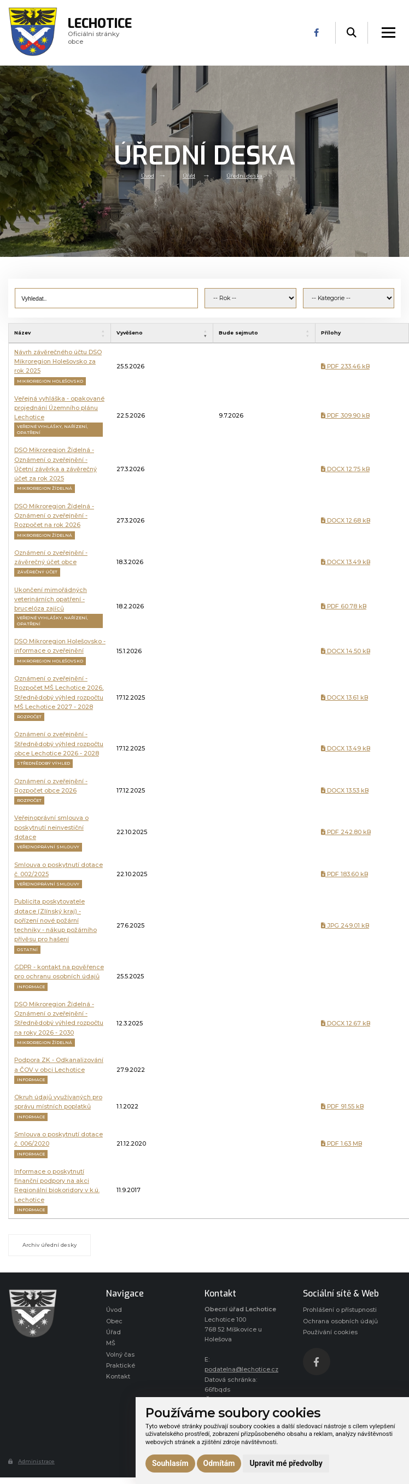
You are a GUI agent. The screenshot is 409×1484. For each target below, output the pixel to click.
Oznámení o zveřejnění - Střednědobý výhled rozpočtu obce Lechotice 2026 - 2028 (58, 744)
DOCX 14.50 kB (345, 651)
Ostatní (27, 949)
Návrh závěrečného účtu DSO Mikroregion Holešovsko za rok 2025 (58, 362)
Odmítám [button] (219, 1463)
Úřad (189, 176)
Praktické (120, 1365)
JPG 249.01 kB (345, 925)
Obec (114, 1321)
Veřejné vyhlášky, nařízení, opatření (52, 429)
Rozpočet (29, 716)
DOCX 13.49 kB (345, 562)
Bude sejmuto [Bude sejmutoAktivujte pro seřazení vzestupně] (238, 333)
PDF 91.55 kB (342, 1106)
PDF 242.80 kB (346, 832)
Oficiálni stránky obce (100, 33)
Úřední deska (244, 176)
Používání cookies (330, 1332)
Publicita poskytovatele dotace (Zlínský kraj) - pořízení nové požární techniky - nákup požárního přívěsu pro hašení (55, 920)
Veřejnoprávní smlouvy (48, 846)
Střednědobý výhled (43, 763)
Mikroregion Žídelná (44, 488)
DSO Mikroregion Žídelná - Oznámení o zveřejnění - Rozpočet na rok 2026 (54, 516)
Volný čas (120, 1354)
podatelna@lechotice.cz (241, 1369)
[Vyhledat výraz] (106, 298)
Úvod (147, 176)
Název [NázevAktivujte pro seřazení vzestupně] (22, 333)
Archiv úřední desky (49, 1245)
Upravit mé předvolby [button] (285, 1463)
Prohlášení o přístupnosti (340, 1309)
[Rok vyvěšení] (250, 298)
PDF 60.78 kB (343, 606)
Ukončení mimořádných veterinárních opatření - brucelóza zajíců (50, 599)
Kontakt (118, 1376)
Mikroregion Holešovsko (50, 381)
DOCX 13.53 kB (345, 790)
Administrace (31, 1461)
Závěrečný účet (37, 572)
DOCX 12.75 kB (345, 469)
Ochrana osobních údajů (340, 1321)
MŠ (110, 1343)
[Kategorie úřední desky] (349, 298)
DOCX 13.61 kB (344, 697)
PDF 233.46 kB (345, 366)
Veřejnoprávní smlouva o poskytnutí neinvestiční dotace (51, 827)
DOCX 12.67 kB (345, 1023)
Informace (31, 986)
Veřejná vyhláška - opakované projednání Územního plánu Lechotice (59, 408)
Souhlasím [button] (170, 1463)
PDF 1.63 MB (341, 1143)
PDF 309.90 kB (345, 415)
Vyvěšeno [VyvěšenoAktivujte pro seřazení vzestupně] (129, 333)
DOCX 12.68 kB (345, 520)
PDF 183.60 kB (344, 874)
